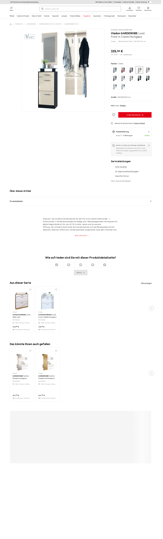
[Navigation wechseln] (11, 8)
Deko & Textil (36, 16)
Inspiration (97, 16)
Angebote (86, 16)
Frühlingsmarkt (109, 16)
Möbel (12, 16)
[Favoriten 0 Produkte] (139, 8)
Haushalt (55, 16)
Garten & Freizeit (23, 16)
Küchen (46, 16)
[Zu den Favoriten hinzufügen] (113, 115)
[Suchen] (42, 8)
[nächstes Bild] (151, 308)
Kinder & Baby (75, 16)
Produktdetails (16, 201)
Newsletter (132, 16)
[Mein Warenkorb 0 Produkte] (148, 8)
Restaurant (122, 16)
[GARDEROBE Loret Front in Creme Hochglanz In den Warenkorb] (135, 115)
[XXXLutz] (26, 8)
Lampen (64, 16)
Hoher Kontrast (144, 2)
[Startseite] (11, 24)
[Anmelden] (129, 8)
